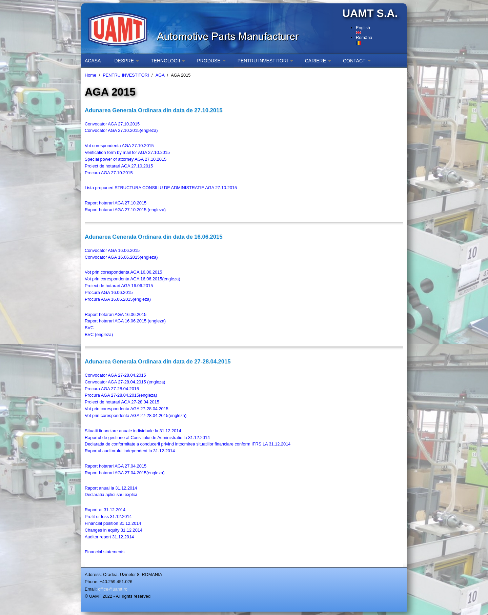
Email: (91, 589)
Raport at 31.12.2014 (105, 509)
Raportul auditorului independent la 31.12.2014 (130, 450)
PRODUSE (208, 60)
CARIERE (315, 60)
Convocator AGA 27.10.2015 (112, 123)
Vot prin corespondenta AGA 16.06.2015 (123, 272)
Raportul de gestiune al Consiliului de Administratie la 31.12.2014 (147, 437)
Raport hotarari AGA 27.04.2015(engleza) (124, 472)
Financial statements (104, 551)
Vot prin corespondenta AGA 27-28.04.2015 (126, 408)
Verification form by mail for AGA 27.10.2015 (127, 152)
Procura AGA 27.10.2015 (109, 172)
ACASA (93, 60)
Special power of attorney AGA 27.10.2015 (125, 159)
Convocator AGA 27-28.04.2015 (115, 375)
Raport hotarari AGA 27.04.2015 (115, 466)
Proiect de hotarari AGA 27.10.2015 (119, 165)
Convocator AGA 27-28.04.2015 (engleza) (125, 381)
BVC (89, 327)
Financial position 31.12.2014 (113, 523)
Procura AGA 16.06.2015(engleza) (118, 299)
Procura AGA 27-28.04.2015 (112, 388)
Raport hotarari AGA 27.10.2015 (115, 202)
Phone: (92, 581)
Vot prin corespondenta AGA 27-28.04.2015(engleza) (135, 415)
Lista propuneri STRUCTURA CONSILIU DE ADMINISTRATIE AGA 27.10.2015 (161, 187)
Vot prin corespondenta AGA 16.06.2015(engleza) (132, 278)
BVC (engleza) (99, 334)
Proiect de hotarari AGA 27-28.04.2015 (122, 401)
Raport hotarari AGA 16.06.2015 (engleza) (125, 320)
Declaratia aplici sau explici (111, 494)
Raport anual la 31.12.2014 (111, 488)
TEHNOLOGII (165, 60)
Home (90, 75)
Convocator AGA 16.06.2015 (112, 250)
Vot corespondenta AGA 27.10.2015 (119, 145)
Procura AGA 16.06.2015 (109, 292)
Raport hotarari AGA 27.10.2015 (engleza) (125, 209)
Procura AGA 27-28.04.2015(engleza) (121, 395)
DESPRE (124, 60)
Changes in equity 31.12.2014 (113, 530)
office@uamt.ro (112, 589)
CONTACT (354, 60)
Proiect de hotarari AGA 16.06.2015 (119, 285)
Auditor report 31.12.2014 (109, 536)
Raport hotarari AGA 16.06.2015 (115, 314)
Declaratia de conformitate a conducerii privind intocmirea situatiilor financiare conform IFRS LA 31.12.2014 (187, 444)
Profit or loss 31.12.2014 (108, 516)
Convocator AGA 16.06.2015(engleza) (121, 257)
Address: (93, 574)
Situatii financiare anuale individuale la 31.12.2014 (133, 430)
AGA (160, 75)
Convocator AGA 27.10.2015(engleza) (121, 130)
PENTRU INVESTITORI (263, 60)
